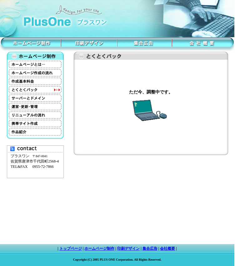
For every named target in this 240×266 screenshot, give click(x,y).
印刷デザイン (128, 248)
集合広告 (150, 248)
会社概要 (167, 248)
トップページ (70, 248)
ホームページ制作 (99, 248)
